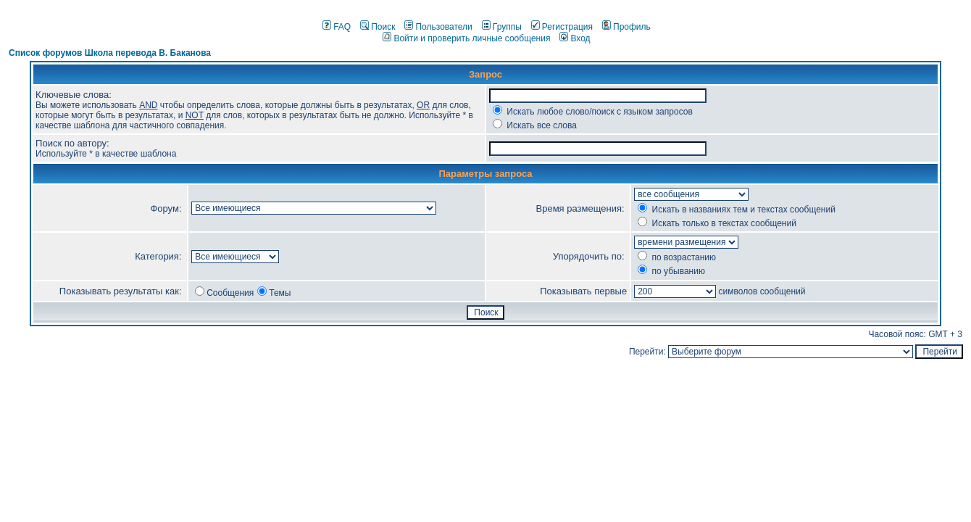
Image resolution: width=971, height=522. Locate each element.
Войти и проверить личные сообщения (466, 38)
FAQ (336, 27)
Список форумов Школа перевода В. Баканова (110, 53)
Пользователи (438, 27)
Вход (574, 38)
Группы (502, 27)
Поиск (377, 27)
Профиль (626, 27)
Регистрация (562, 27)
